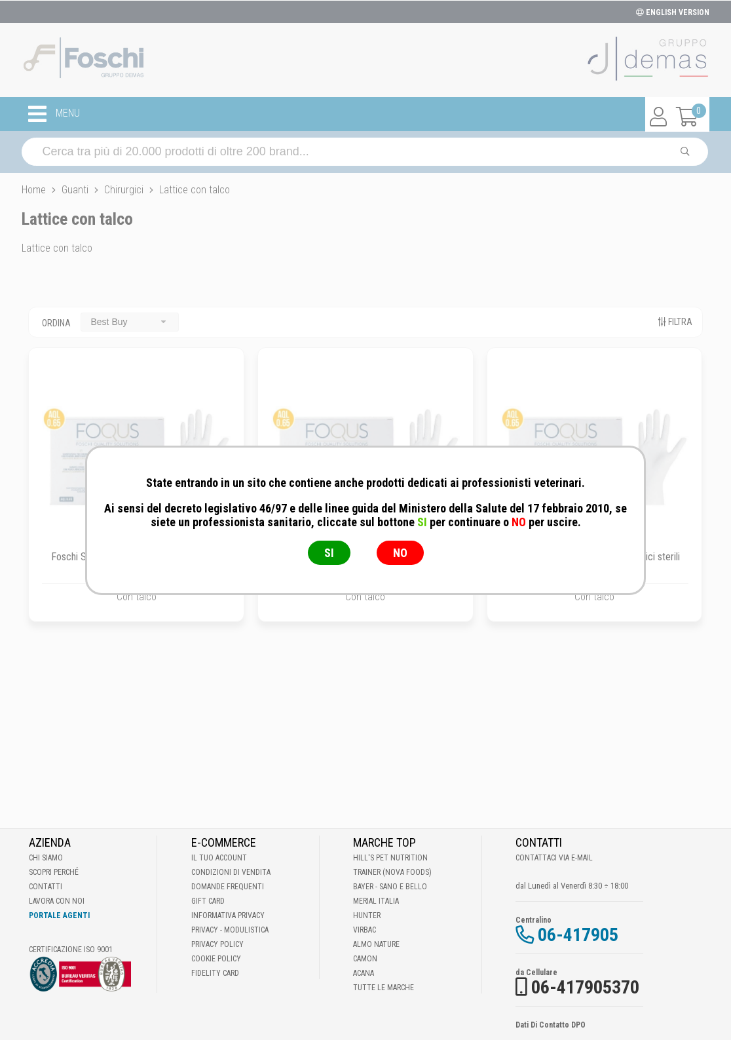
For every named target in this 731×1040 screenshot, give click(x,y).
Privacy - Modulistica (230, 929)
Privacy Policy (217, 944)
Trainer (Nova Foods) (392, 872)
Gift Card (208, 901)
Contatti (45, 886)
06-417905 (578, 935)
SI (329, 553)
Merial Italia (376, 901)
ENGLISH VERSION (672, 12)
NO (400, 553)
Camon (365, 958)
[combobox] (130, 322)
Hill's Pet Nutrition (390, 857)
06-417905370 (585, 987)
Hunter (367, 915)
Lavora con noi (56, 901)
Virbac (364, 929)
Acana (363, 973)
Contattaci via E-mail (554, 857)
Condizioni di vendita (231, 872)
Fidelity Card (215, 973)
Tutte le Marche (383, 987)
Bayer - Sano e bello (390, 886)
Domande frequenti (227, 886)
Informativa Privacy (228, 915)
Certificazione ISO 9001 (71, 949)
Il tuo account (219, 857)
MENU (54, 114)
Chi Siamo (46, 857)
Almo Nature (376, 944)
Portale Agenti (59, 915)
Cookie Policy (216, 958)
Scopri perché (54, 872)
